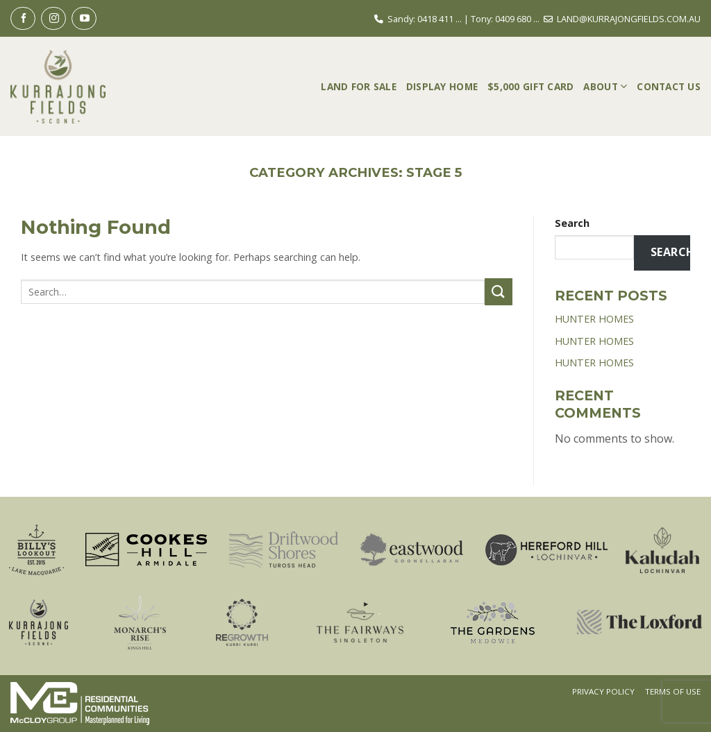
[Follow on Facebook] (22, 18)
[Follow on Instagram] (53, 18)
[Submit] (498, 291)
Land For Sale (358, 86)
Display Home (442, 86)
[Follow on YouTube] (84, 18)
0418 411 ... (439, 18)
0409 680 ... (517, 18)
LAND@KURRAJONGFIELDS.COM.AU (629, 18)
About (605, 86)
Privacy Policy (603, 692)
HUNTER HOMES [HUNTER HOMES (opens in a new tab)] (594, 318)
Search (572, 223)
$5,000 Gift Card (530, 86)
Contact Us (669, 86)
